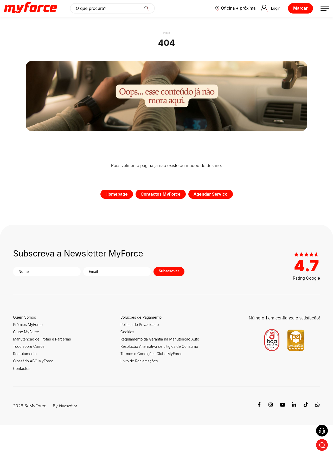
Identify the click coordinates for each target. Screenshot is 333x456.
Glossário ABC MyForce (36, 385)
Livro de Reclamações (145, 398)
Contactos (23, 393)
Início (166, 46)
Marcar (294, 14)
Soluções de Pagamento (147, 332)
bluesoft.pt (69, 437)
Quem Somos (26, 332)
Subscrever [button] (162, 286)
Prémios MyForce (30, 340)
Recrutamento (26, 376)
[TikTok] (305, 437)
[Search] (153, 14)
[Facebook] (257, 437)
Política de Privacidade (145, 340)
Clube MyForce (28, 349)
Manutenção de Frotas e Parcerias (46, 358)
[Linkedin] (293, 437)
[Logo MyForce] (36, 15)
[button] (226, 15)
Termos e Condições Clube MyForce (159, 389)
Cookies (131, 349)
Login (263, 14)
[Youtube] (281, 437)
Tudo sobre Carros (31, 367)
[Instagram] (269, 437)
